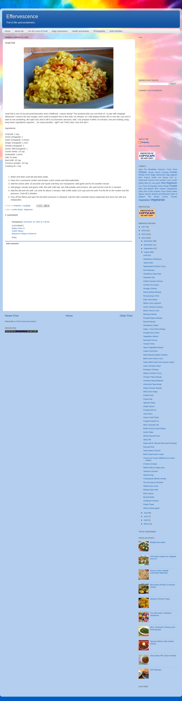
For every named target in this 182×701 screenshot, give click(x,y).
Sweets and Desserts (161, 194)
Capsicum (161, 169)
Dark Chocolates (150, 299)
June (146, 516)
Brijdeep (145, 142)
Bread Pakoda (149, 322)
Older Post (126, 315)
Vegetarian (28, 209)
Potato (166, 186)
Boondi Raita (148, 497)
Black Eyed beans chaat (153, 454)
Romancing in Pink (151, 296)
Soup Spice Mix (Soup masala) (163, 656)
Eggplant (173, 175)
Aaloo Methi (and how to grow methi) (158, 362)
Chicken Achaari (150, 464)
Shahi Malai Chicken (152, 451)
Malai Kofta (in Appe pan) (154, 467)
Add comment (12, 243)
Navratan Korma (150, 340)
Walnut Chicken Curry (152, 373)
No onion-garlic (155, 183)
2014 (144, 238)
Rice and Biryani (146, 189)
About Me (19, 31)
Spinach (148, 194)
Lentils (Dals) (17, 209)
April (146, 520)
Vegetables (144, 200)
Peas (145, 186)
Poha (160, 186)
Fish (140, 177)
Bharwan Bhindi (150, 314)
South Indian (171, 191)
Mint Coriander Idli (151, 425)
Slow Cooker (148, 191)
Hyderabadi (143, 180)
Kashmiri (151, 180)
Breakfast (152, 169)
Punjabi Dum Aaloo (151, 333)
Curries (173, 172)
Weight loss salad (157, 542)
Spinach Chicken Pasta (160, 599)
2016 (144, 230)
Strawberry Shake (150, 325)
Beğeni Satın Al (18, 228)
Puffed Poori (148, 395)
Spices (141, 194)
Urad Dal (147, 255)
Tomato (174, 197)
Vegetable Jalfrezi (150, 336)
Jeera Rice (147, 414)
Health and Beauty (160, 178)
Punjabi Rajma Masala (152, 318)
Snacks (157, 191)
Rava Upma (148, 493)
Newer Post (12, 315)
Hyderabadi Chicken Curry (154, 266)
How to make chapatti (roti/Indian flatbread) (159, 572)
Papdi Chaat (148, 504)
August (147, 252)
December (148, 241)
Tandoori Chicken (150, 471)
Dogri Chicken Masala (152, 388)
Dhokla (141, 175)
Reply (14, 237)
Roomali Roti (148, 447)
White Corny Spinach (152, 303)
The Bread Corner (158, 197)
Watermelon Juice (150, 486)
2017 (144, 227)
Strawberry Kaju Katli (152, 274)
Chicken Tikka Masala (152, 377)
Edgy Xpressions (60, 31)
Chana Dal (147, 399)
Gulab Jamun (149, 406)
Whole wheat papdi (151, 508)
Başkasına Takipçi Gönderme (24, 234)
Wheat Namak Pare (151, 436)
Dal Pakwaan (149, 270)
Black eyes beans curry (153, 358)
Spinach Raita (149, 403)
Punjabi (173, 186)
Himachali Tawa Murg (152, 384)
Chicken (143, 172)
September (149, 248)
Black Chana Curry (151, 311)
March (147, 524)
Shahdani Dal (149, 277)
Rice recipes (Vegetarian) (166, 189)
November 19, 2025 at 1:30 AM (36, 222)
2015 (144, 234)
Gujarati (147, 178)
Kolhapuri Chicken (151, 369)
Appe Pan (143, 169)
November (148, 245)
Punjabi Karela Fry (151, 421)
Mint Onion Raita (150, 392)
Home (7, 31)
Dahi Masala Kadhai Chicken (155, 355)
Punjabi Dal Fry (149, 410)
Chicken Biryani (154, 172)
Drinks (147, 175)
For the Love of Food (37, 31)
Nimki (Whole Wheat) (152, 292)
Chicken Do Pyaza (151, 285)
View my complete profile (149, 146)
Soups (163, 191)
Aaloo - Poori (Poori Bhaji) (154, 329)
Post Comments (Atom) (26, 321)
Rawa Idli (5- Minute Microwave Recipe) (160, 443)
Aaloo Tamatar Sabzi (152, 366)
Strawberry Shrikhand (152, 259)
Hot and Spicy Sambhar (153, 482)
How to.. (173, 178)
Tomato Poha (149, 344)
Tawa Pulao (148, 263)
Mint (146, 183)
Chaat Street (172, 169)
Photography (99, 31)
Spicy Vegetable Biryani (153, 347)
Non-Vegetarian (169, 183)
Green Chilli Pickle (151, 417)
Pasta (141, 186)
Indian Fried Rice (150, 351)
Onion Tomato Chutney (153, 307)
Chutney (165, 172)
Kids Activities (116, 31)
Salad (141, 191)
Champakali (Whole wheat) (154, 479)
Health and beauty (80, 31)
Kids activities (160, 180)
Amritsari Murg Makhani (153, 381)
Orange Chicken (150, 288)
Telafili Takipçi (17, 231)
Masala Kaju (148, 475)
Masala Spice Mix (150, 490)
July (146, 513)
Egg (168, 175)
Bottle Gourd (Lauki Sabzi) (154, 428)
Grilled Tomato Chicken (153, 281)
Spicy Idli (147, 439)
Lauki (169, 180)
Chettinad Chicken (151, 501)
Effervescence (22, 16)
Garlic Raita (148, 432)
